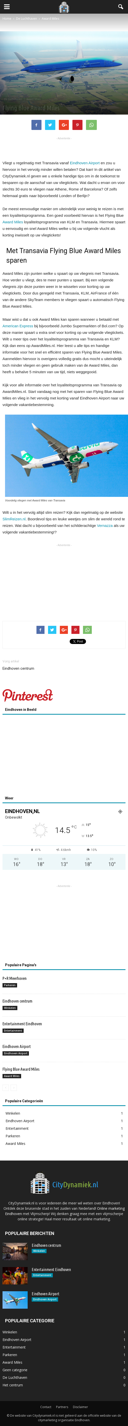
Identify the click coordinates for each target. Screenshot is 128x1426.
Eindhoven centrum (18, 668)
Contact (45, 1407)
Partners (62, 1407)
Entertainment (13, 1030)
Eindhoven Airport (85, 163)
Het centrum (13, 1385)
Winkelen (10, 1008)
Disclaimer (80, 1407)
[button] (121, 7)
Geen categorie (15, 1369)
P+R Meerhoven (15, 978)
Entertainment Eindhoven (22, 1023)
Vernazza (105, 525)
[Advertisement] (64, 148)
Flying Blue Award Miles (21, 1069)
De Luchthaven (13, 99)
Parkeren (10, 985)
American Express (18, 326)
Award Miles (33, 99)
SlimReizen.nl (14, 519)
